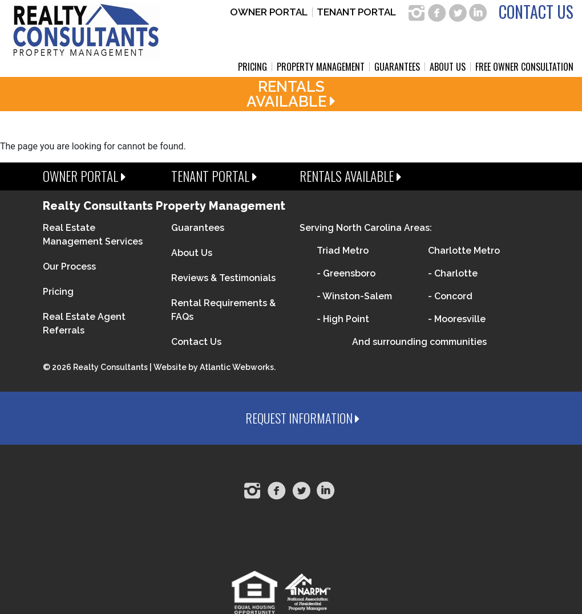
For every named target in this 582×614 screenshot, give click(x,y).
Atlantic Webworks (237, 367)
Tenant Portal (356, 12)
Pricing (252, 66)
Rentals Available (351, 176)
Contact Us (536, 11)
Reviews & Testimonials (223, 278)
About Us (448, 66)
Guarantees (397, 66)
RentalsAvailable (291, 94)
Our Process (69, 266)
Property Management (321, 66)
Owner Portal (269, 12)
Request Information (302, 418)
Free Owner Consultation (524, 66)
